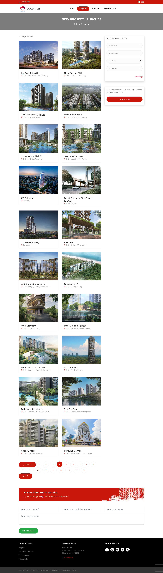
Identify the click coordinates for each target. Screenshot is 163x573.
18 (84, 470)
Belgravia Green (73, 114)
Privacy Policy (24, 559)
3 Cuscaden (71, 367)
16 (69, 470)
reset (139, 76)
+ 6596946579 (24, 2)
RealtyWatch (109, 9)
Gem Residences (74, 156)
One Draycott (29, 325)
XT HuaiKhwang (30, 242)
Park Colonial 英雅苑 (75, 325)
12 (38, 470)
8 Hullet (68, 242)
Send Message (28, 531)
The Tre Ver (71, 409)
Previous (27, 464)
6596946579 (67, 557)
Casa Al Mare (28, 450)
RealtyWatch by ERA (26, 551)
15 (61, 470)
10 (22, 470)
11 (30, 470)
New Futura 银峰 (73, 73)
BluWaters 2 (71, 284)
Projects (82, 9)
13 (46, 470)
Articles (95, 9)
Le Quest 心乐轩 (30, 73)
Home (71, 9)
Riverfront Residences (34, 367)
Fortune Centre (73, 450)
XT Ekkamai (28, 198)
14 (53, 470)
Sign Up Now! (124, 99)
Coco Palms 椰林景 (31, 156)
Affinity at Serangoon (33, 284)
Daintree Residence (32, 409)
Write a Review (24, 555)
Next (25, 476)
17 (76, 470)
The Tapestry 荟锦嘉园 (33, 114)
